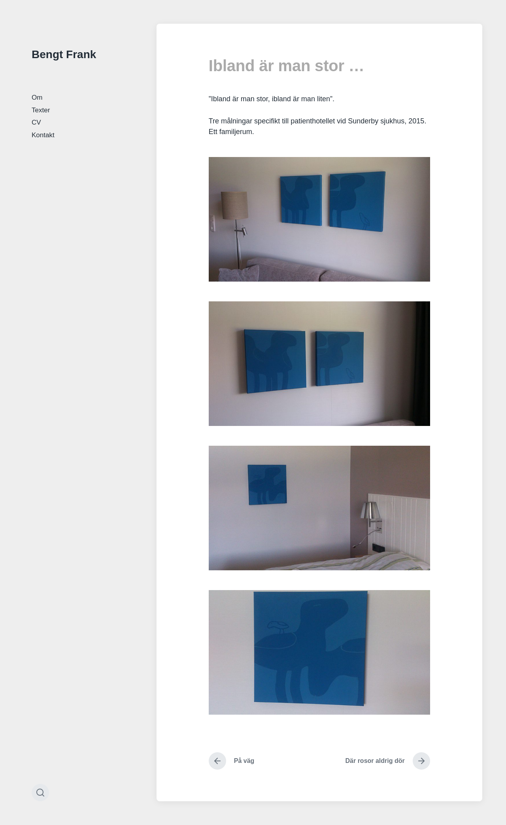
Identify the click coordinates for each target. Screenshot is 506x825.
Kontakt (43, 135)
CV (36, 122)
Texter (41, 110)
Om (37, 97)
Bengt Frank (64, 54)
